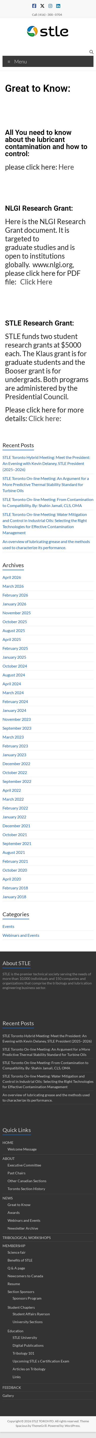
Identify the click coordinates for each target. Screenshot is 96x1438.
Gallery (8, 1395)
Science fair (17, 1252)
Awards (14, 1212)
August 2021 (14, 852)
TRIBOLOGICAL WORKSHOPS (27, 1237)
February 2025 (15, 648)
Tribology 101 (23, 1353)
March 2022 (13, 799)
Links (17, 1377)
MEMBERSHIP (14, 1246)
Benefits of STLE (20, 1260)
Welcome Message (22, 1149)
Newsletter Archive (23, 1228)
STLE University (25, 1337)
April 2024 (12, 683)
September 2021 (17, 843)
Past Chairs (16, 1173)
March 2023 (13, 736)
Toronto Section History (26, 1189)
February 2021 (15, 861)
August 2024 (14, 674)
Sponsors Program (27, 1298)
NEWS (8, 1198)
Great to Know (19, 1204)
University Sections (28, 1322)
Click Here (37, 281)
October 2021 (15, 834)
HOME (8, 1142)
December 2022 (16, 763)
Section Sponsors (21, 1291)
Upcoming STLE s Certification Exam (41, 1361)
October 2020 (15, 870)
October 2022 (15, 772)
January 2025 (14, 657)
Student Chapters (21, 1307)
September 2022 (17, 781)
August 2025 (14, 630)
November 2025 (17, 612)
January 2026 (14, 603)
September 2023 (17, 728)
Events (8, 926)
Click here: (45, 418)
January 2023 (14, 754)
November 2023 (17, 719)
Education (15, 1331)
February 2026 (15, 594)
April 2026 (12, 577)
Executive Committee (24, 1165)
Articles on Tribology (29, 1369)
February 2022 (15, 807)
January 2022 (14, 816)
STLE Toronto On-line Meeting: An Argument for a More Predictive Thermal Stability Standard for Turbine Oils (46, 484)
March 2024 (13, 692)
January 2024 (14, 710)
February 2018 (15, 887)
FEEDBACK (12, 1387)
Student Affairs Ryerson (31, 1314)
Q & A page (16, 1268)
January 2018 (14, 896)
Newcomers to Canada (25, 1276)
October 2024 (15, 665)
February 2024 (15, 701)
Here (66, 167)
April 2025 (12, 639)
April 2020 (12, 878)
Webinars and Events (21, 935)
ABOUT (9, 1158)
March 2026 (13, 586)
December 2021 (16, 825)
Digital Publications (28, 1345)
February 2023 (15, 745)
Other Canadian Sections (27, 1181)
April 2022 (12, 790)
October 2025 (15, 621)
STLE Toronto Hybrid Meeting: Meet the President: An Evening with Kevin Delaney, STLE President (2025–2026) (46, 463)
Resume (14, 1284)
